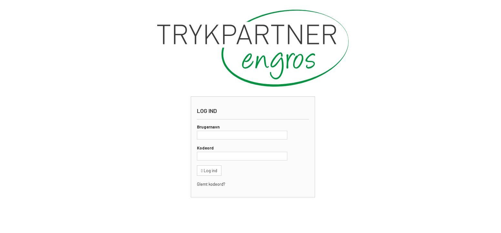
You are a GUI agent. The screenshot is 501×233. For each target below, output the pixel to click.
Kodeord (205, 147)
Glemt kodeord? (211, 184)
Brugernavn (208, 126)
